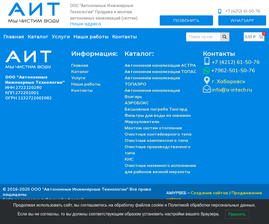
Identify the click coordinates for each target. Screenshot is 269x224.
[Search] (224, 37)
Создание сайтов (209, 192)
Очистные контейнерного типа (158, 134)
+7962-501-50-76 (233, 70)
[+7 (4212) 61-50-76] (207, 61)
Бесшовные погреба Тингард (156, 109)
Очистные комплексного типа (156, 140)
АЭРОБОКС (137, 102)
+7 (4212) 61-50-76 (236, 62)
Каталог (38, 37)
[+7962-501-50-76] (206, 70)
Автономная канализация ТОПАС (160, 71)
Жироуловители (142, 121)
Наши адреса (85, 24)
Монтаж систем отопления (153, 127)
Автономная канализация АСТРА (160, 65)
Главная (13, 37)
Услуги (61, 37)
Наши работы (91, 37)
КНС (129, 159)
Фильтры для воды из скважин (158, 115)
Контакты (124, 37)
